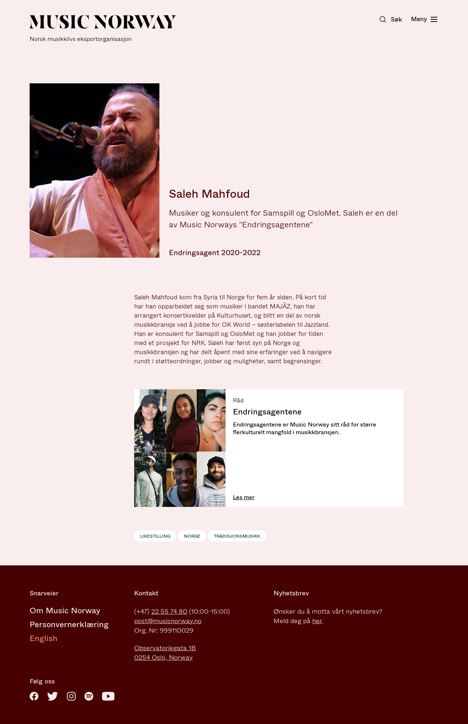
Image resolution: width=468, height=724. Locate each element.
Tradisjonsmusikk (237, 536)
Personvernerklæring (69, 624)
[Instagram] (71, 696)
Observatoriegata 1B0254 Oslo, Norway (165, 652)
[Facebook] (34, 696)
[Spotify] (88, 696)
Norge (192, 536)
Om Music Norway (65, 610)
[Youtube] (108, 696)
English (43, 638)
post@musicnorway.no (167, 621)
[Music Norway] (103, 29)
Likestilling (155, 536)
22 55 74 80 (169, 611)
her (317, 621)
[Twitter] (52, 696)
